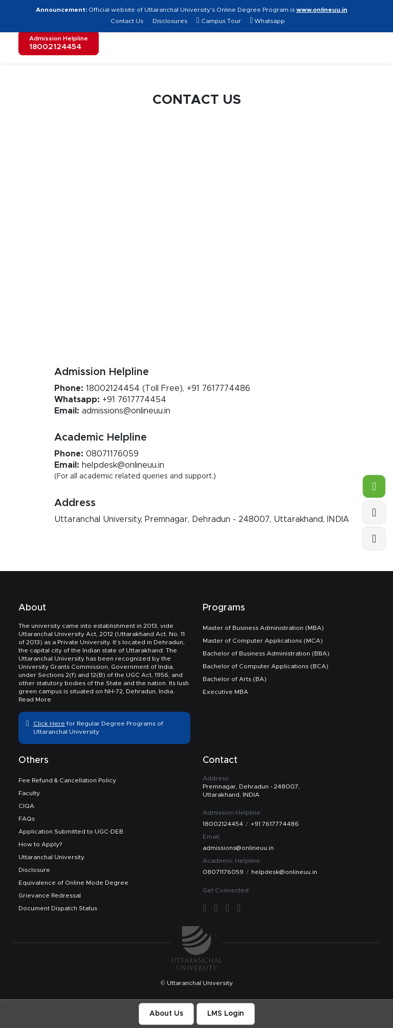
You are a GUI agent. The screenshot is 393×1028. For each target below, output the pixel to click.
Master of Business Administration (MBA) (263, 628)
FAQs (26, 819)
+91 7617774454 (134, 400)
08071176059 (112, 454)
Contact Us (128, 21)
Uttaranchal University (51, 857)
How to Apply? (40, 844)
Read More (34, 699)
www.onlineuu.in (321, 10)
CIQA (26, 806)
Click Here (49, 723)
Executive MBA (225, 692)
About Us (166, 1013)
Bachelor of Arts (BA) (235, 679)
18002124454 (113, 388)
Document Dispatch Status (57, 908)
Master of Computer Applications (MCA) (263, 641)
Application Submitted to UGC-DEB (70, 831)
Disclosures (169, 21)
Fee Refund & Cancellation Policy (67, 780)
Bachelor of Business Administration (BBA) (266, 653)
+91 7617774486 (218, 388)
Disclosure (34, 870)
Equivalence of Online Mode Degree (73, 883)
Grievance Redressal (49, 895)
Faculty (29, 793)
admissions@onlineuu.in (126, 411)
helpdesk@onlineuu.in (123, 465)
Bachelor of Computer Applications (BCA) (266, 666)
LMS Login (225, 1013)
